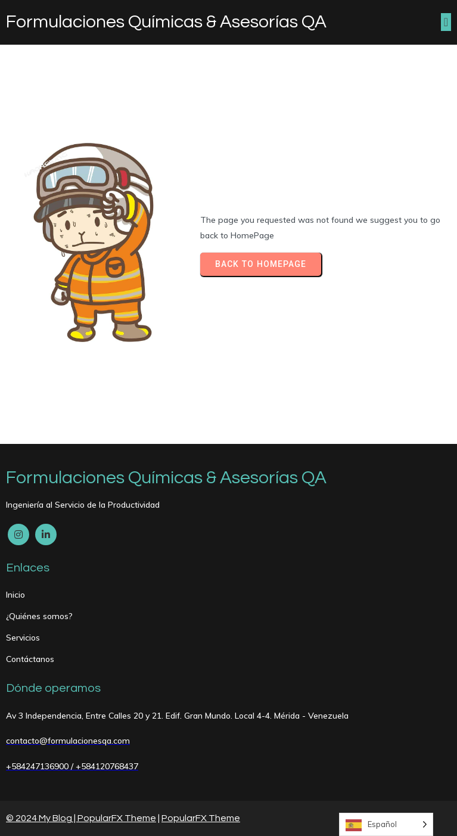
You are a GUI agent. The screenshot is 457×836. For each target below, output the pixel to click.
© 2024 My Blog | (41, 818)
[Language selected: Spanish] (386, 824)
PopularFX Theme (116, 818)
